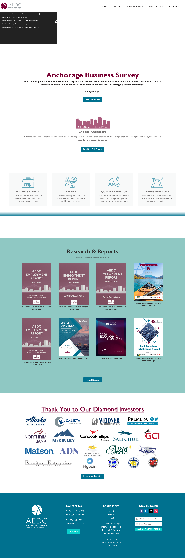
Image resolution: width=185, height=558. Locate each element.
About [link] (105, 6)
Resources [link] (174, 6)
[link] (20, 5)
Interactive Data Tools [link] (111, 526)
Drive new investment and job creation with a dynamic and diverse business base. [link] (28, 198)
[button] (141, 511)
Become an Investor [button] (92, 476)
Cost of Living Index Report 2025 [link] (73, 359)
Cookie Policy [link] (111, 545)
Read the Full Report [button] (92, 149)
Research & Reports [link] (111, 529)
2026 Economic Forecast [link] (111, 359)
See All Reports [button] (92, 379)
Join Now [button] (74, 531)
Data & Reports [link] (156, 6)
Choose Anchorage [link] (134, 6)
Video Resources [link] (111, 533)
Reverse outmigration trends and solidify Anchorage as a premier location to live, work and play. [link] (114, 198)
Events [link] (111, 514)
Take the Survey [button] (92, 99)
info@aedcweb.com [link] (75, 523)
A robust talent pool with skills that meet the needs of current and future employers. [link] (71, 198)
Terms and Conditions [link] (111, 542)
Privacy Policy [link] (111, 538)
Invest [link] (117, 6)
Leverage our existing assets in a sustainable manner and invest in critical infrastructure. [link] (157, 198)
